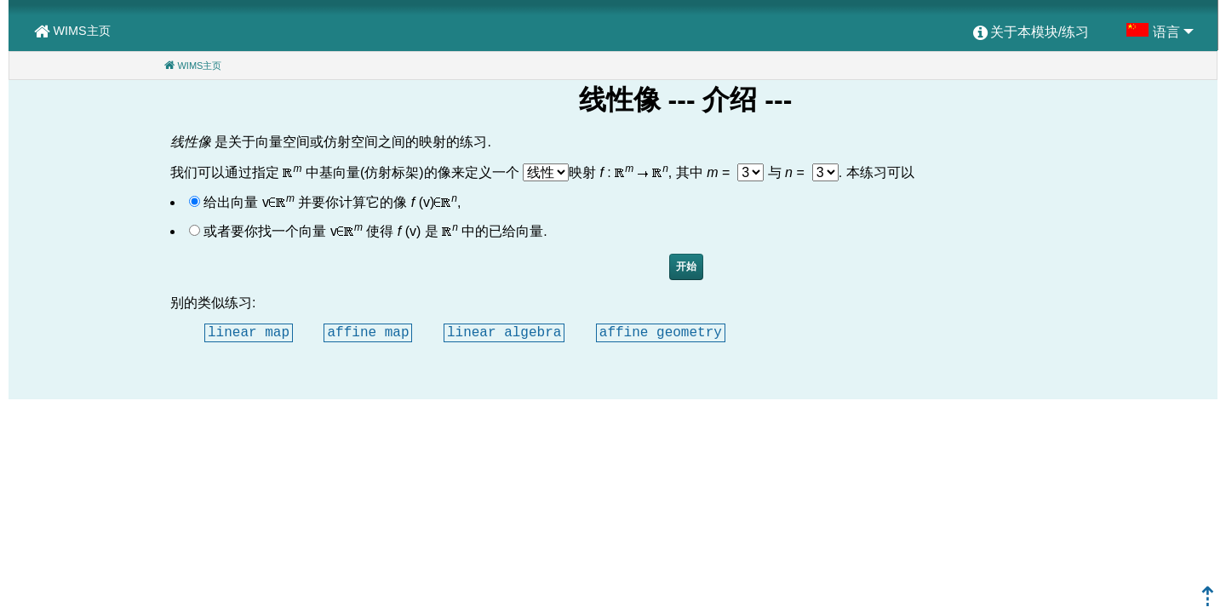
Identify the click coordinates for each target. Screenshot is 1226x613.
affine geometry (660, 332)
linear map (248, 332)
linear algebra (504, 332)
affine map (368, 332)
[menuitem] (1031, 33)
